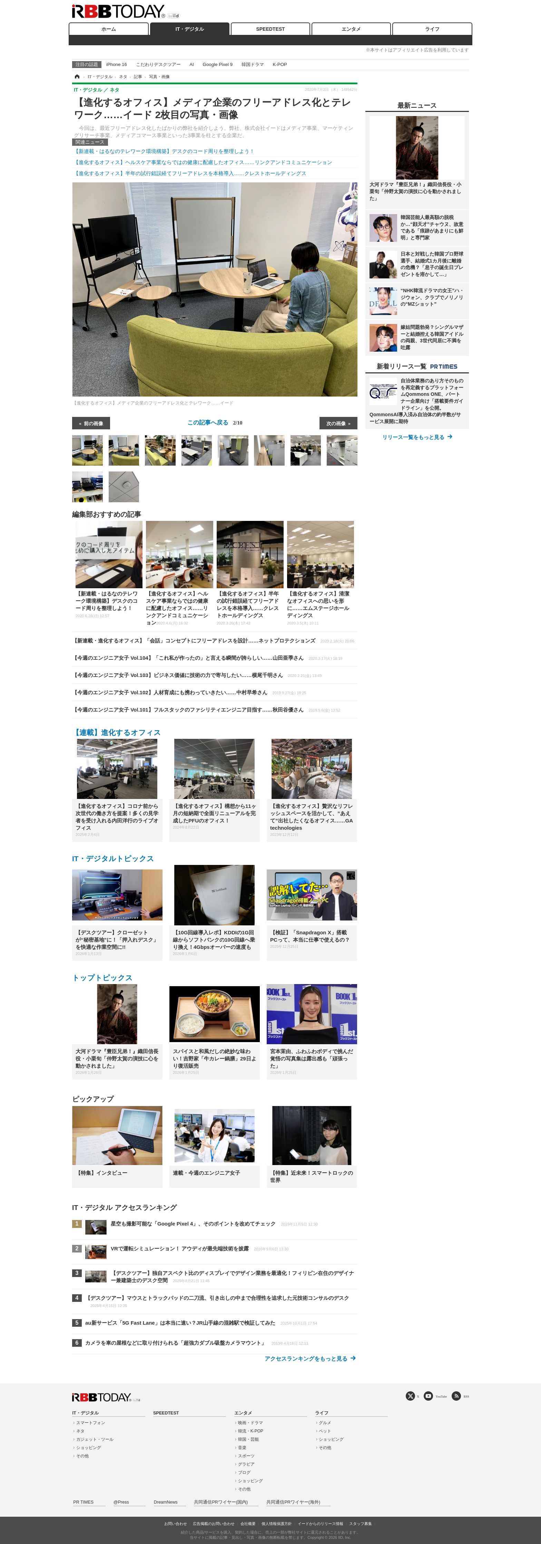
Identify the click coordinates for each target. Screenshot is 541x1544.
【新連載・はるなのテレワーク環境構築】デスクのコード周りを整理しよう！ (164, 151)
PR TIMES (83, 1502)
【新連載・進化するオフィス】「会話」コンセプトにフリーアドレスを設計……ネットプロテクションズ (213, 641)
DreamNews (166, 1502)
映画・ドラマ (250, 1422)
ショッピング (88, 1447)
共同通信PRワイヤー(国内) (221, 1502)
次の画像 (336, 423)
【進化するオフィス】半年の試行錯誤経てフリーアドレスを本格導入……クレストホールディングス (189, 173)
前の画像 (93, 423)
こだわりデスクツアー (158, 64)
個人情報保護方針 (277, 1524)
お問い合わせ (175, 1524)
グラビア (246, 1464)
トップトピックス (102, 978)
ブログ (244, 1472)
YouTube (441, 1396)
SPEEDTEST (270, 29)
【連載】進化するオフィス (116, 732)
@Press (121, 1502)
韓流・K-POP (250, 1431)
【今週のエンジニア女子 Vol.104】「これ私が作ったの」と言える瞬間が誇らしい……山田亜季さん (207, 658)
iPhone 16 (116, 64)
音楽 (242, 1447)
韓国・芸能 (248, 1439)
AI (191, 64)
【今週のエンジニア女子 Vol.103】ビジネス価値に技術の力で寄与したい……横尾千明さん (197, 675)
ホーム (108, 29)
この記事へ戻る (215, 422)
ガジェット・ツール (95, 1439)
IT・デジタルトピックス (113, 858)
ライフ (432, 29)
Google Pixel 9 (218, 64)
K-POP (280, 64)
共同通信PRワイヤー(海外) (293, 1502)
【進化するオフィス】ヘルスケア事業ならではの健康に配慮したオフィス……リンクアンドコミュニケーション (202, 162)
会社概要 (248, 1524)
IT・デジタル (190, 29)
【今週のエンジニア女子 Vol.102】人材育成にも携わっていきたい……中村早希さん (189, 692)
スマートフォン (90, 1422)
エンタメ (351, 29)
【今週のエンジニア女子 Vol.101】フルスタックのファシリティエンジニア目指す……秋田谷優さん (206, 710)
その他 (82, 1456)
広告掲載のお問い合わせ (214, 1524)
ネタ (80, 1431)
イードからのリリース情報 (320, 1524)
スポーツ (246, 1456)
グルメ (325, 1422)
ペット (325, 1431)
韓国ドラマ (253, 64)
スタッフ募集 (360, 1524)
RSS (466, 1396)
